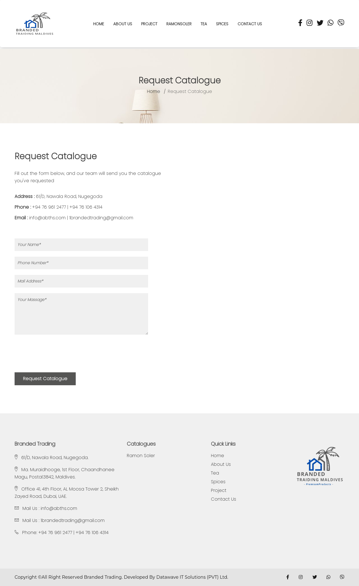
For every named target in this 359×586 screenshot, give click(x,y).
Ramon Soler (141, 455)
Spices (222, 24)
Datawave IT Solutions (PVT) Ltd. (192, 577)
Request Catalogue (45, 378)
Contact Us (223, 499)
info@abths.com (59, 508)
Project (149, 24)
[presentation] (57, 356)
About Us (122, 24)
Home (153, 91)
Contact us (250, 24)
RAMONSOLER (179, 24)
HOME (98, 24)
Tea (204, 24)
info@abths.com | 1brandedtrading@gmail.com (81, 218)
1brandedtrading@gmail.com (73, 520)
